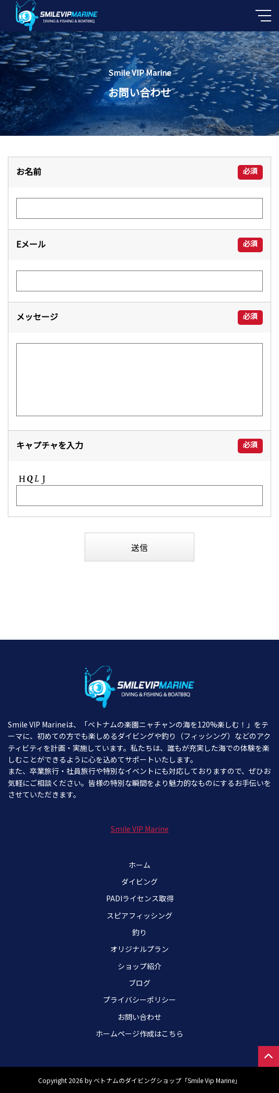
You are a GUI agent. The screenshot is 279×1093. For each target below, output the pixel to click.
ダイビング (139, 881)
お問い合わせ (139, 1017)
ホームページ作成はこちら (139, 1033)
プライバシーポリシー (139, 999)
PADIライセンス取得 (139, 898)
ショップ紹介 (139, 966)
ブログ (139, 983)
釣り (139, 932)
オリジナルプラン (139, 949)
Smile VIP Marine (140, 829)
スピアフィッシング (139, 915)
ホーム (139, 865)
